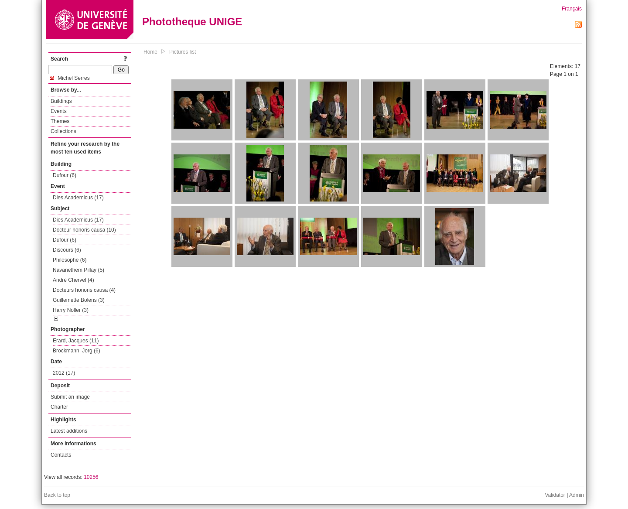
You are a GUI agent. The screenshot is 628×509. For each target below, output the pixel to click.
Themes (60, 121)
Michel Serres (70, 78)
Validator (555, 495)
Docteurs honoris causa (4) (84, 290)
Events (59, 111)
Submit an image (70, 397)
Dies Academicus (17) (78, 198)
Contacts (61, 455)
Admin (576, 495)
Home (150, 52)
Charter (59, 407)
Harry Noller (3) (71, 310)
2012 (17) (64, 373)
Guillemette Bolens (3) (79, 300)
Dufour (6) (64, 175)
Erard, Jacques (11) (76, 341)
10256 (91, 477)
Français (572, 9)
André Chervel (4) (73, 280)
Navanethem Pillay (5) (78, 270)
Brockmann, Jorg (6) (76, 351)
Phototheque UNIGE (192, 21)
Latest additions (69, 431)
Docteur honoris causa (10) (84, 230)
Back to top (57, 495)
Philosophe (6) (69, 260)
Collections (63, 131)
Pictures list (182, 52)
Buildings (61, 101)
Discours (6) (67, 250)
